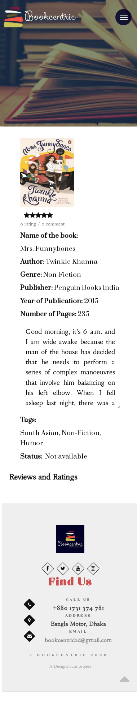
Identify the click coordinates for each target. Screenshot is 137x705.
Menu (121, 14)
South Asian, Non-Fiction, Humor (60, 438)
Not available (66, 456)
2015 (91, 301)
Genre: (31, 275)
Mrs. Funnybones (47, 249)
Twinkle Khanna (72, 262)
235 (83, 314)
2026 (99, 655)
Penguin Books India (86, 288)
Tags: (28, 420)
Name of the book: (49, 236)
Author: (32, 262)
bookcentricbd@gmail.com (78, 640)
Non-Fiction (62, 275)
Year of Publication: (51, 301)
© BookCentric (69, 655)
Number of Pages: (48, 314)
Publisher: (36, 288)
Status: (31, 456)
